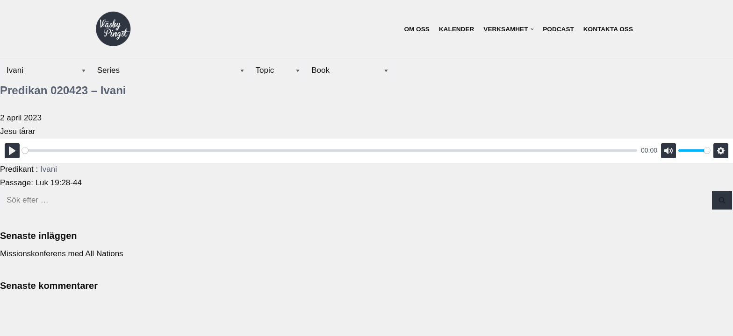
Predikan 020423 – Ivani (63, 90)
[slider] (329, 150)
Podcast (558, 29)
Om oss (416, 29)
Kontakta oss (608, 29)
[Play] (12, 150)
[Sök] (356, 200)
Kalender (456, 29)
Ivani (48, 169)
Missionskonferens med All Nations (61, 253)
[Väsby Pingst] (113, 29)
